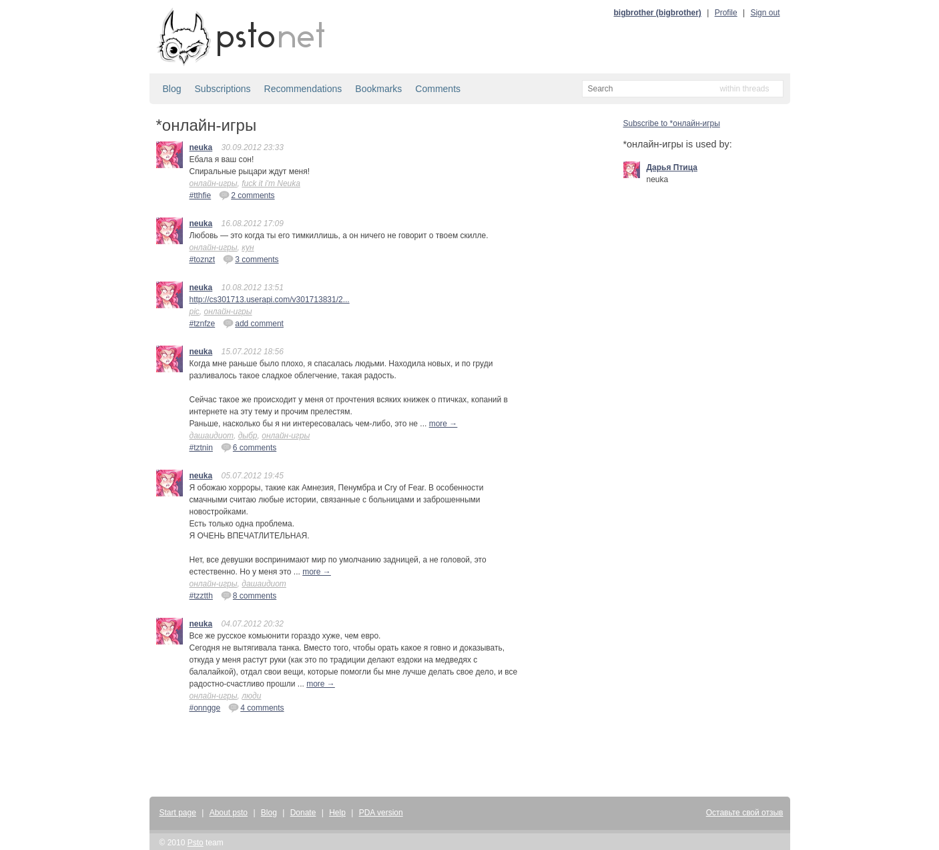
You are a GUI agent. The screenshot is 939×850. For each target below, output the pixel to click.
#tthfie (201, 195)
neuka (201, 147)
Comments (437, 88)
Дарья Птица (672, 167)
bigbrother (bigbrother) (657, 12)
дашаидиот (212, 435)
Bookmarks (378, 88)
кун (248, 247)
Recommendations (303, 88)
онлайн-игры (214, 183)
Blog (172, 88)
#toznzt (203, 259)
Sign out (764, 12)
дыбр (248, 435)
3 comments (250, 259)
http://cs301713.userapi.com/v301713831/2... (270, 299)
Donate (303, 812)
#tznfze (203, 323)
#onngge (205, 708)
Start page (178, 812)
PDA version (381, 812)
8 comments (248, 595)
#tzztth (201, 595)
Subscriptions (223, 88)
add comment (253, 323)
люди (251, 696)
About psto (229, 812)
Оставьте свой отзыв (745, 812)
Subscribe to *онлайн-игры (671, 123)
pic (195, 311)
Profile (726, 12)
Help (337, 812)
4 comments (256, 707)
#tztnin (201, 447)
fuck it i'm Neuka (271, 183)
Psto (196, 842)
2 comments (246, 194)
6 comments (248, 447)
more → (443, 423)
